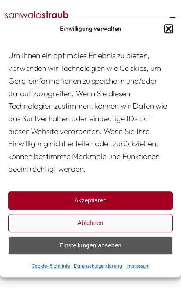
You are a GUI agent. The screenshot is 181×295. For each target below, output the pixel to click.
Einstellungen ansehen (90, 245)
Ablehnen (90, 223)
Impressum (137, 266)
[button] (169, 29)
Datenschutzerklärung (98, 266)
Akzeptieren (90, 200)
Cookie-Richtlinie (51, 266)
